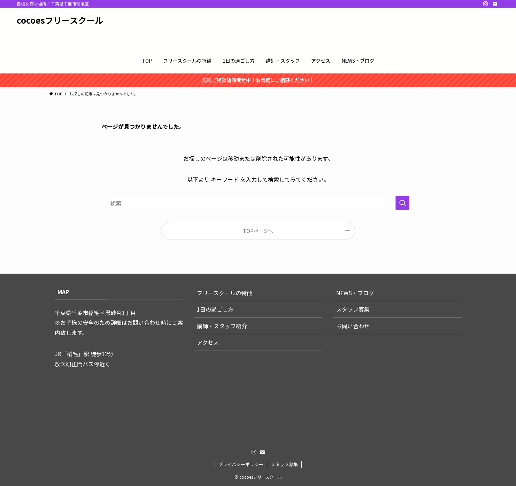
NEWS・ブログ (355, 293)
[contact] (494, 4)
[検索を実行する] (402, 203)
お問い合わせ (353, 326)
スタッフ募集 (353, 309)
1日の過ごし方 (215, 309)
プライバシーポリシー (240, 464)
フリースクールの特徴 (224, 293)
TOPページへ (258, 230)
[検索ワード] (258, 203)
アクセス (208, 342)
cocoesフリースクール (60, 20)
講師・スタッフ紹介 (222, 326)
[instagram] (485, 4)
